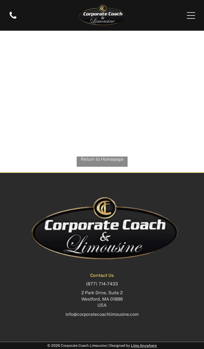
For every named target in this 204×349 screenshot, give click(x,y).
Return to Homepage (102, 159)
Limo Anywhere (144, 345)
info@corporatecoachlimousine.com (102, 314)
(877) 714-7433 (102, 284)
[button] (191, 15)
